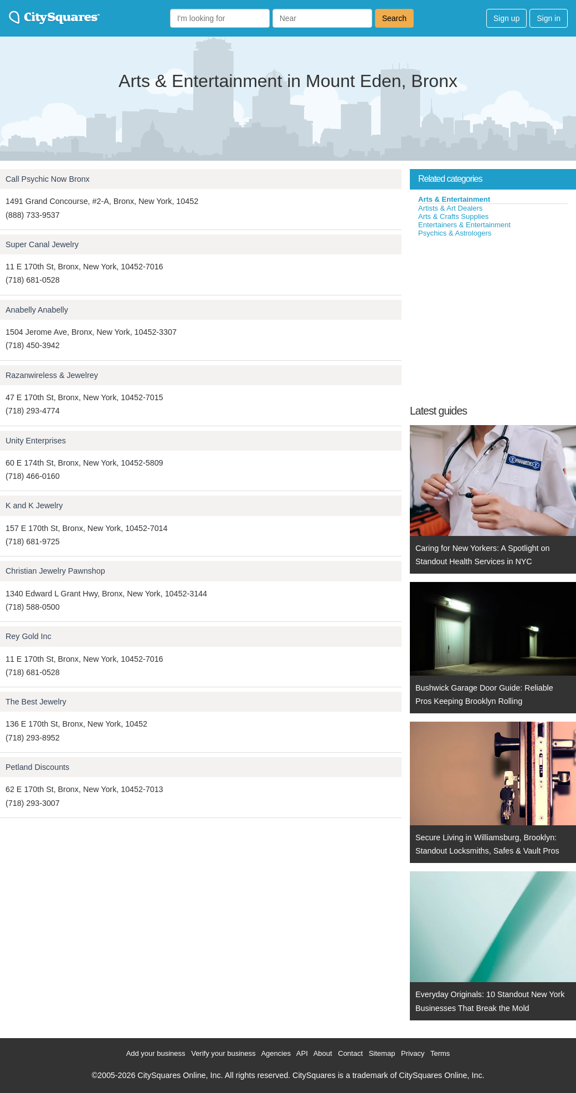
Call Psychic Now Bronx (48, 179)
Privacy (413, 1053)
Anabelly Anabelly (37, 309)
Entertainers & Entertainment (464, 225)
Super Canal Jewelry (42, 244)
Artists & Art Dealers (450, 208)
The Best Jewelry (36, 701)
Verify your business (223, 1053)
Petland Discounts (37, 767)
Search (394, 18)
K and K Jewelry (34, 505)
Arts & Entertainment (454, 199)
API (302, 1053)
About (322, 1053)
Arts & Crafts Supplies (453, 216)
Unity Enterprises (36, 440)
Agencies (275, 1053)
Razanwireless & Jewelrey (52, 375)
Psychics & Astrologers (454, 233)
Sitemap (382, 1053)
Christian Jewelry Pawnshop (55, 570)
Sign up (506, 18)
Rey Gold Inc (29, 636)
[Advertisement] (493, 321)
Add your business (156, 1053)
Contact (350, 1053)
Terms (440, 1053)
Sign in (548, 18)
